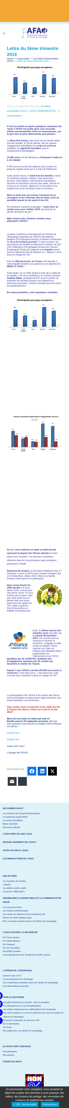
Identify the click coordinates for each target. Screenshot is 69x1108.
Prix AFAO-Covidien (12, 951)
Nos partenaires (10, 1051)
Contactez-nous (12, 1061)
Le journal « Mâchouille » (14, 891)
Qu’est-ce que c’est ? (12, 976)
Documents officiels (11, 827)
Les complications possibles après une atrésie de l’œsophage (30, 982)
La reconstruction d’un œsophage (18, 979)
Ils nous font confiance (17, 1046)
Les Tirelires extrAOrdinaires (15, 911)
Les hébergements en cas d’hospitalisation (22, 1006)
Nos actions (10, 876)
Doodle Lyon (13, 739)
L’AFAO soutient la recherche (20, 932)
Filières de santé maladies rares (17, 918)
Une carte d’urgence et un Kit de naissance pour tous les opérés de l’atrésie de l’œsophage (33, 1015)
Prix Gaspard (9, 944)
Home (10, 58)
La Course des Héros (12, 907)
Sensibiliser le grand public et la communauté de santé (32, 900)
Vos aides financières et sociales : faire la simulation (26, 1002)
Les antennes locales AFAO (15, 817)
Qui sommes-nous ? (13, 808)
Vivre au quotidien (13, 997)
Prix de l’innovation (11, 948)
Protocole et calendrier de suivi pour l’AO (21, 1020)
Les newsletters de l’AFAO (18, 858)
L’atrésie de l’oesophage (17, 970)
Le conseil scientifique (13, 820)
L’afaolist (7, 884)
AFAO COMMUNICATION (42, 111)
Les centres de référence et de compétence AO (24, 914)
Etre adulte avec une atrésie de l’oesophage (22, 1031)
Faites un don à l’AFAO (15, 850)
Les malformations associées (16, 986)
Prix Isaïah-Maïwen (11, 941)
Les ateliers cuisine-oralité (14, 888)
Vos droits (7, 1027)
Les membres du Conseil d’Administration (21, 813)
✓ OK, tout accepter (24, 1104)
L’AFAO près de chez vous (17, 834)
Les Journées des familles (14, 881)
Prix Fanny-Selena (11, 937)
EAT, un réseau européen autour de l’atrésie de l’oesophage (29, 921)
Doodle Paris (13, 733)
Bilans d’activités (10, 824)
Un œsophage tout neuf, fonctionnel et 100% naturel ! (27, 955)
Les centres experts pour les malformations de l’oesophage (29, 1009)
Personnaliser (50, 1104)
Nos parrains (8, 1055)
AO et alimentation (11, 1024)
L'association (23, 58)
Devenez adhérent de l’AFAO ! (20, 842)
